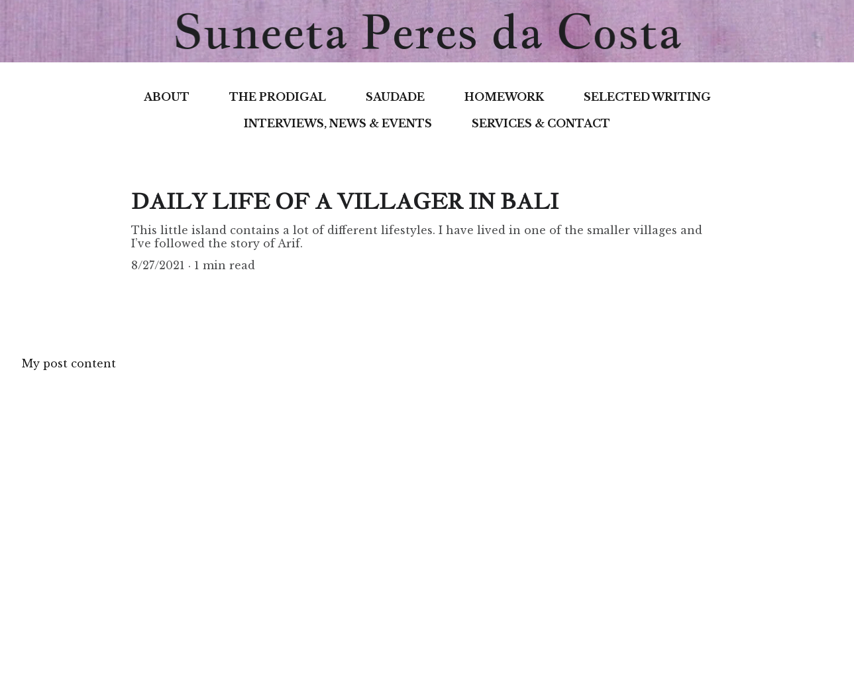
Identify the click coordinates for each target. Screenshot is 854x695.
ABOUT (166, 96)
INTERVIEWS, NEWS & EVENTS (338, 123)
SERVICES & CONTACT (541, 123)
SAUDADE (395, 96)
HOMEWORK (504, 96)
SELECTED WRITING (647, 96)
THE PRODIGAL (277, 96)
